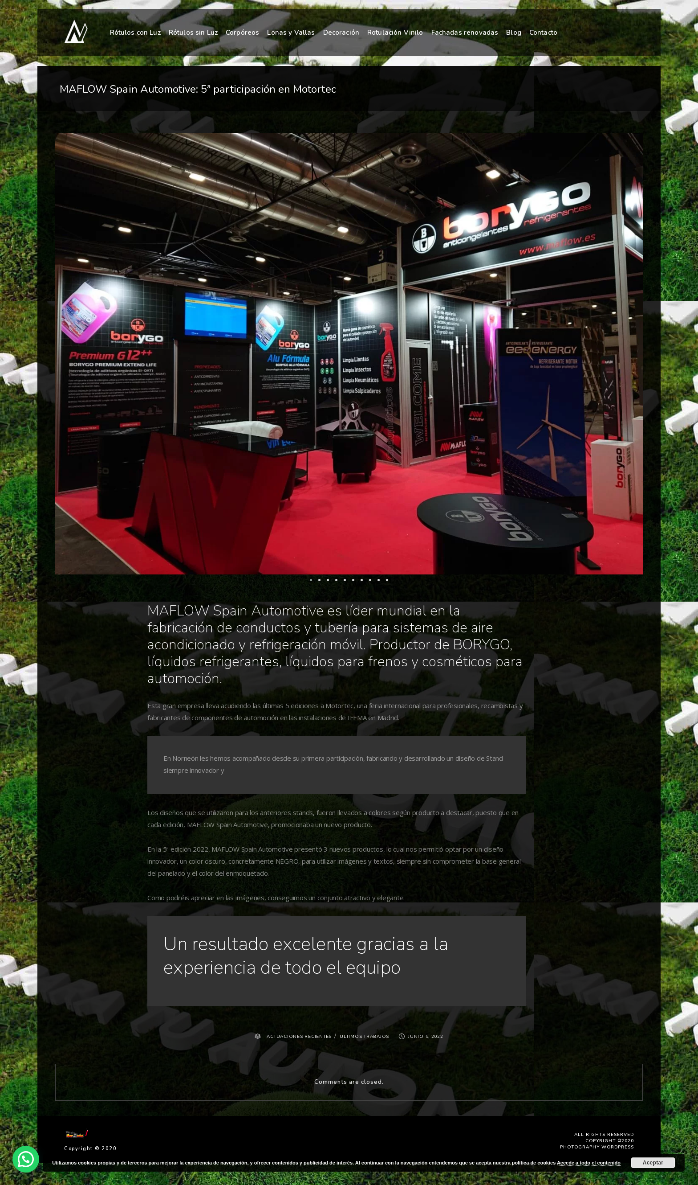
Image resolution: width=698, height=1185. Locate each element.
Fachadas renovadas (465, 32)
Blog (513, 32)
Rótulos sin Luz (193, 32)
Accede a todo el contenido (589, 1162)
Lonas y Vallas (291, 32)
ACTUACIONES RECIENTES (299, 1036)
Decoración (341, 32)
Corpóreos (242, 32)
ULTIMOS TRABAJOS (364, 1036)
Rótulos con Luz (135, 32)
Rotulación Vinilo (395, 32)
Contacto (543, 32)
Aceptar (653, 1163)
